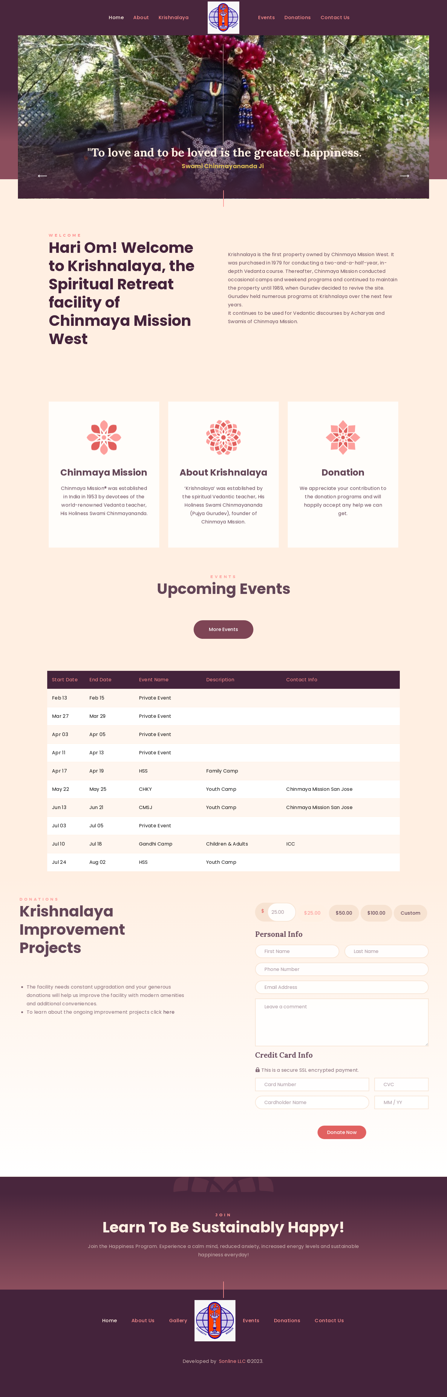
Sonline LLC (232, 1361)
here (49, 1012)
